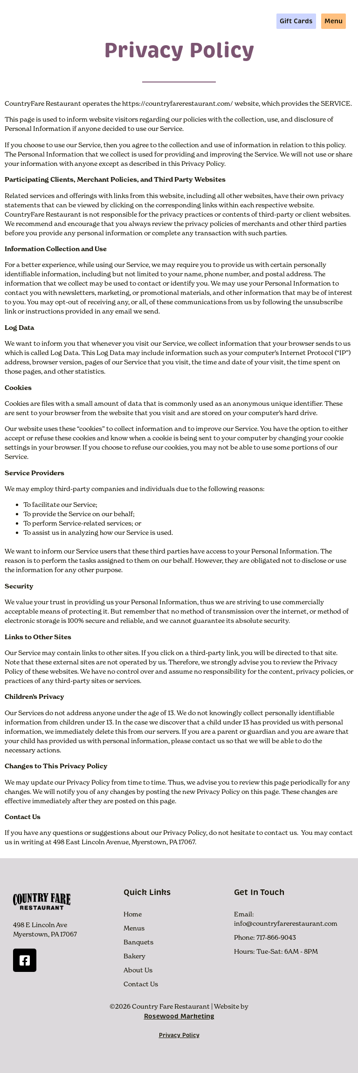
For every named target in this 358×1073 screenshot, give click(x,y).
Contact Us (141, 984)
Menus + (133, 21)
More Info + (180, 21)
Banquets (138, 942)
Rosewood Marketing (179, 1016)
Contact (255, 21)
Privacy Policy (179, 1035)
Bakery (134, 956)
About (221, 21)
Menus (134, 928)
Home (97, 21)
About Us (138, 970)
